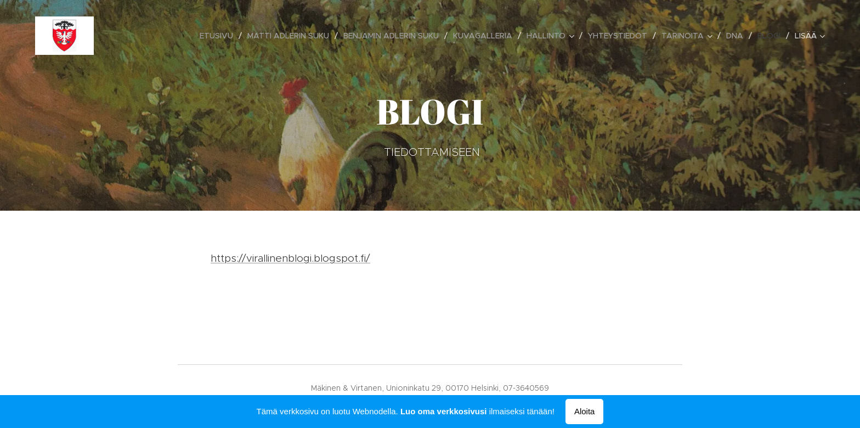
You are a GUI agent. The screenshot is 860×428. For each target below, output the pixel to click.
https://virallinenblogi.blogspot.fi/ (290, 258)
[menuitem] (219, 35)
